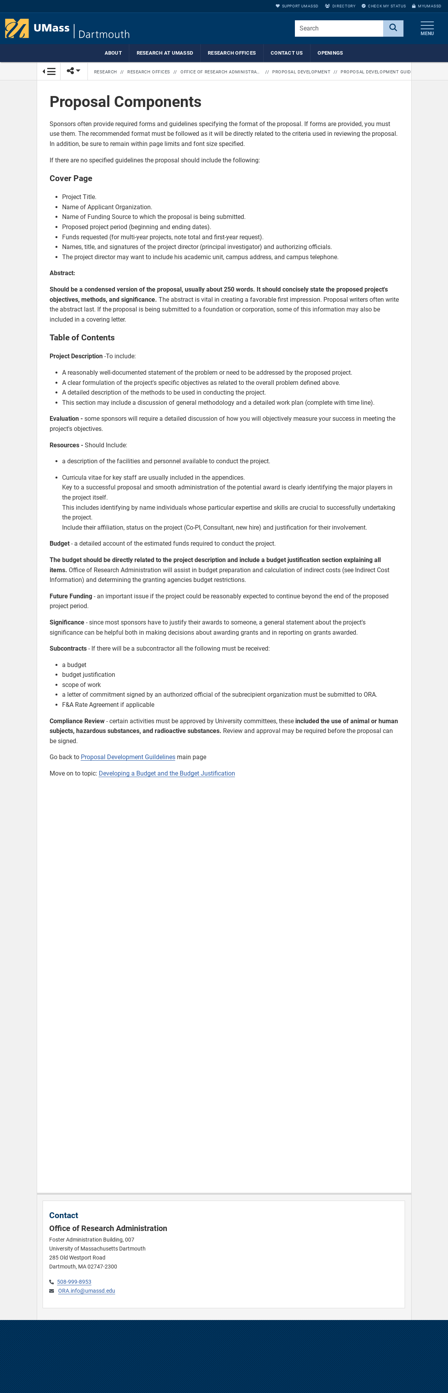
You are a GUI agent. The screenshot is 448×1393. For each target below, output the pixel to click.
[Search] (393, 28)
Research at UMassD (165, 53)
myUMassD (427, 6)
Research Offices (232, 53)
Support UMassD (297, 6)
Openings (330, 53)
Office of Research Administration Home (221, 72)
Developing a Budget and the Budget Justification (167, 773)
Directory (340, 6)
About (113, 53)
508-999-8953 (74, 1282)
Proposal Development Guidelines (381, 72)
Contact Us (287, 53)
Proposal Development (301, 72)
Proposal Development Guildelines (128, 757)
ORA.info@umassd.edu (86, 1291)
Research (105, 72)
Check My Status (384, 6)
